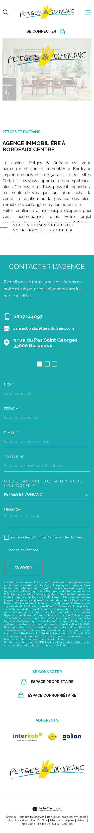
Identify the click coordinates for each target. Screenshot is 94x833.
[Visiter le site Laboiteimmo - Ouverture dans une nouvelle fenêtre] (47, 809)
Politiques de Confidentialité (72, 642)
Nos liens (28, 824)
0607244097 (28, 316)
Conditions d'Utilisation (26, 645)
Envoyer (23, 568)
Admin (81, 820)
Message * (13, 510)
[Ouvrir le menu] (88, 12)
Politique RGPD (48, 824)
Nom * (9, 385)
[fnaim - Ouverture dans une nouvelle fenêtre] (52, 737)
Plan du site (39, 820)
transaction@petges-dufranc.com (43, 328)
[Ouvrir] (6, 12)
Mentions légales (62, 820)
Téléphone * (15, 457)
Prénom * (12, 409)
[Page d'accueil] (47, 12)
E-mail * (11, 433)
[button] (39, 364)
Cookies (67, 823)
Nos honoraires (18, 820)
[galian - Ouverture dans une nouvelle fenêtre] (72, 736)
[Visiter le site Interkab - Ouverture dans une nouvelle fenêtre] (27, 737)
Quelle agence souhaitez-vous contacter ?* (43, 483)
